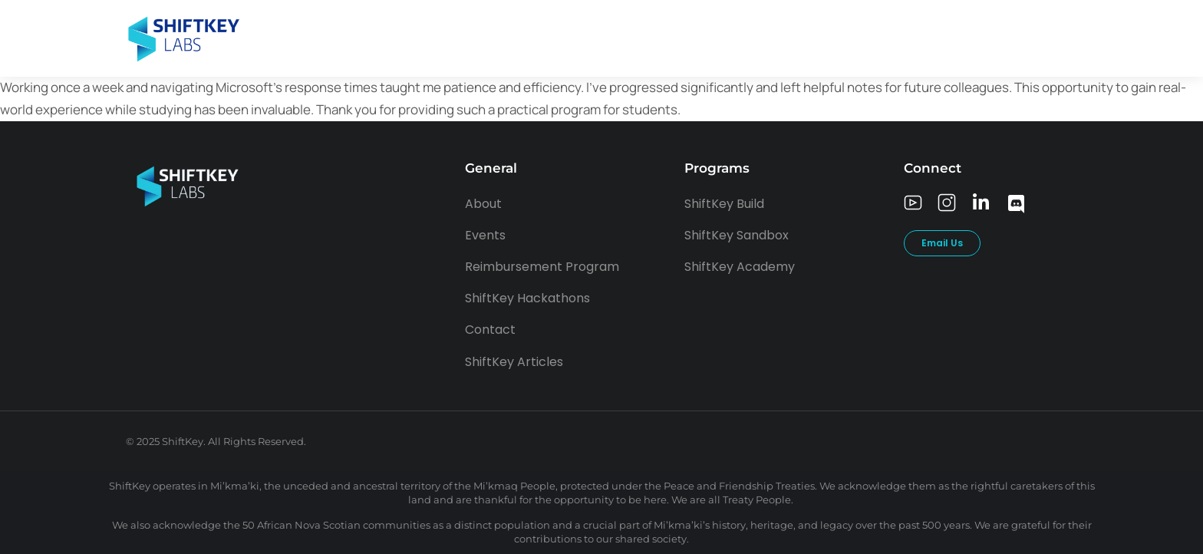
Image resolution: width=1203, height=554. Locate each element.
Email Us (942, 242)
